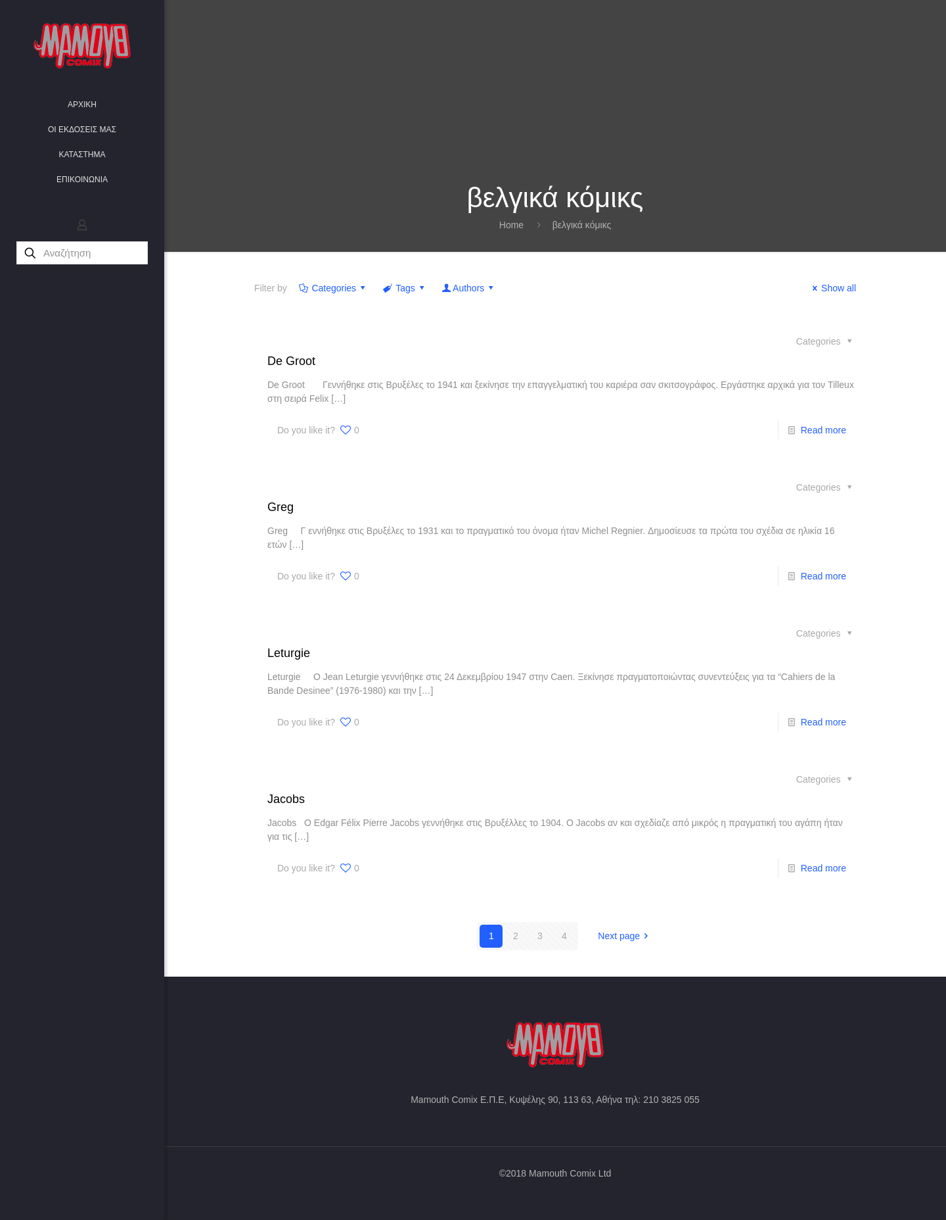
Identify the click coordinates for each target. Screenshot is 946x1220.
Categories (333, 288)
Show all (832, 288)
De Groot (291, 361)
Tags (404, 288)
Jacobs (286, 799)
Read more (823, 430)
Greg (280, 507)
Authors (468, 288)
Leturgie (288, 653)
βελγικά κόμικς (582, 225)
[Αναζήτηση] (82, 252)
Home (511, 225)
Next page (625, 936)
